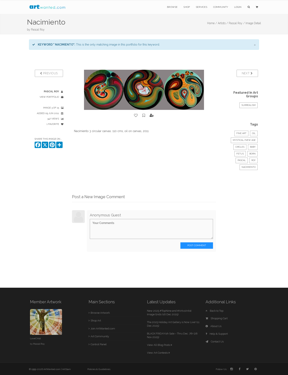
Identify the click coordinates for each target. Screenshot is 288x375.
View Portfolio (49, 96)
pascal (242, 160)
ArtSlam (66, 369)
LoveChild (35, 338)
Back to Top (214, 310)
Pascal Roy (38, 29)
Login (238, 7)
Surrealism (248, 105)
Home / (212, 23)
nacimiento (249, 167)
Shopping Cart (217, 318)
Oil (254, 133)
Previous (49, 73)
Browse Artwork (100, 312)
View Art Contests (158, 352)
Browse (172, 7)
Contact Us (215, 341)
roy (253, 160)
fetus (240, 153)
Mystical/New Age (244, 140)
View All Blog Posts (159, 344)
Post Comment (196, 245)
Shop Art (96, 320)
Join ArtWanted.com (103, 328)
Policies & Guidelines (98, 369)
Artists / (223, 23)
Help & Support (217, 333)
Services (201, 7)
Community (220, 7)
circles (239, 147)
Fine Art (241, 133)
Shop (186, 7)
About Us (213, 326)
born (252, 153)
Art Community (100, 336)
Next (247, 73)
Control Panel (99, 344)
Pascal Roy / (237, 23)
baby (253, 147)
